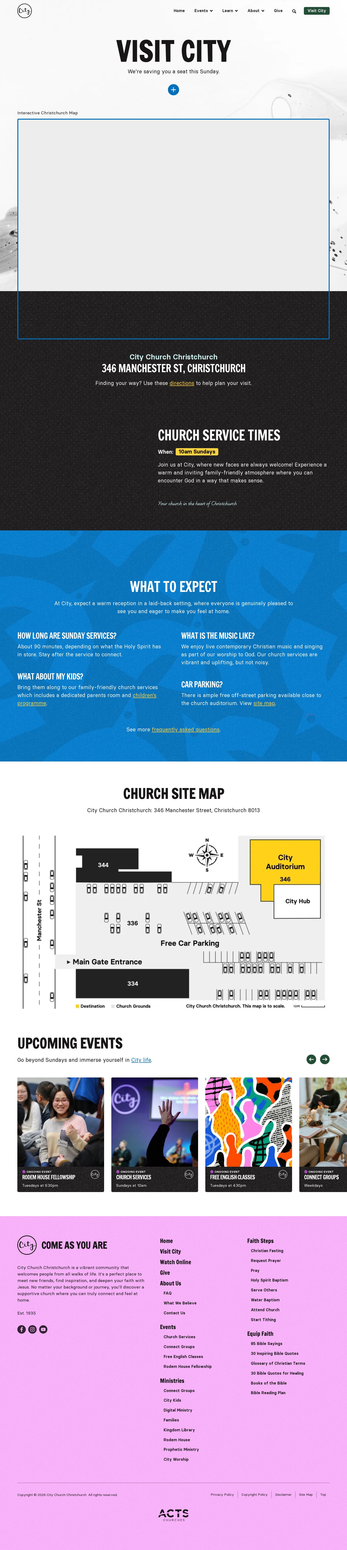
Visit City (316, 10)
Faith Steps (260, 1241)
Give (278, 10)
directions (182, 383)
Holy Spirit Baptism (269, 1280)
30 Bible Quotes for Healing (277, 1373)
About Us (170, 1283)
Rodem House (177, 1440)
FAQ (168, 1293)
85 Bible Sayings (266, 1343)
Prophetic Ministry (181, 1449)
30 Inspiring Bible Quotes (275, 1353)
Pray (255, 1270)
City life (141, 1060)
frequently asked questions (186, 729)
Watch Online (175, 1262)
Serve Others (264, 1290)
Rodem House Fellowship (188, 1366)
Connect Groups (179, 1346)
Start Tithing (263, 1319)
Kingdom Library (179, 1430)
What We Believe (180, 1303)
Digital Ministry (178, 1410)
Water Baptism (265, 1300)
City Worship (176, 1459)
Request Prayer (266, 1260)
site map (264, 703)
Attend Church (265, 1310)
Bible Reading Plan (268, 1393)
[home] (24, 11)
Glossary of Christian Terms (278, 1363)
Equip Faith (260, 1334)
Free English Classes (183, 1356)
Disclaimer (283, 1495)
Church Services (179, 1337)
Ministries (172, 1381)
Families (171, 1420)
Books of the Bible (269, 1383)
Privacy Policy (222, 1495)
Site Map (306, 1495)
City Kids (172, 1400)
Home (179, 10)
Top (323, 1495)
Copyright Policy (254, 1495)
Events (168, 1327)
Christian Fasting (267, 1250)
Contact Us (174, 1313)
